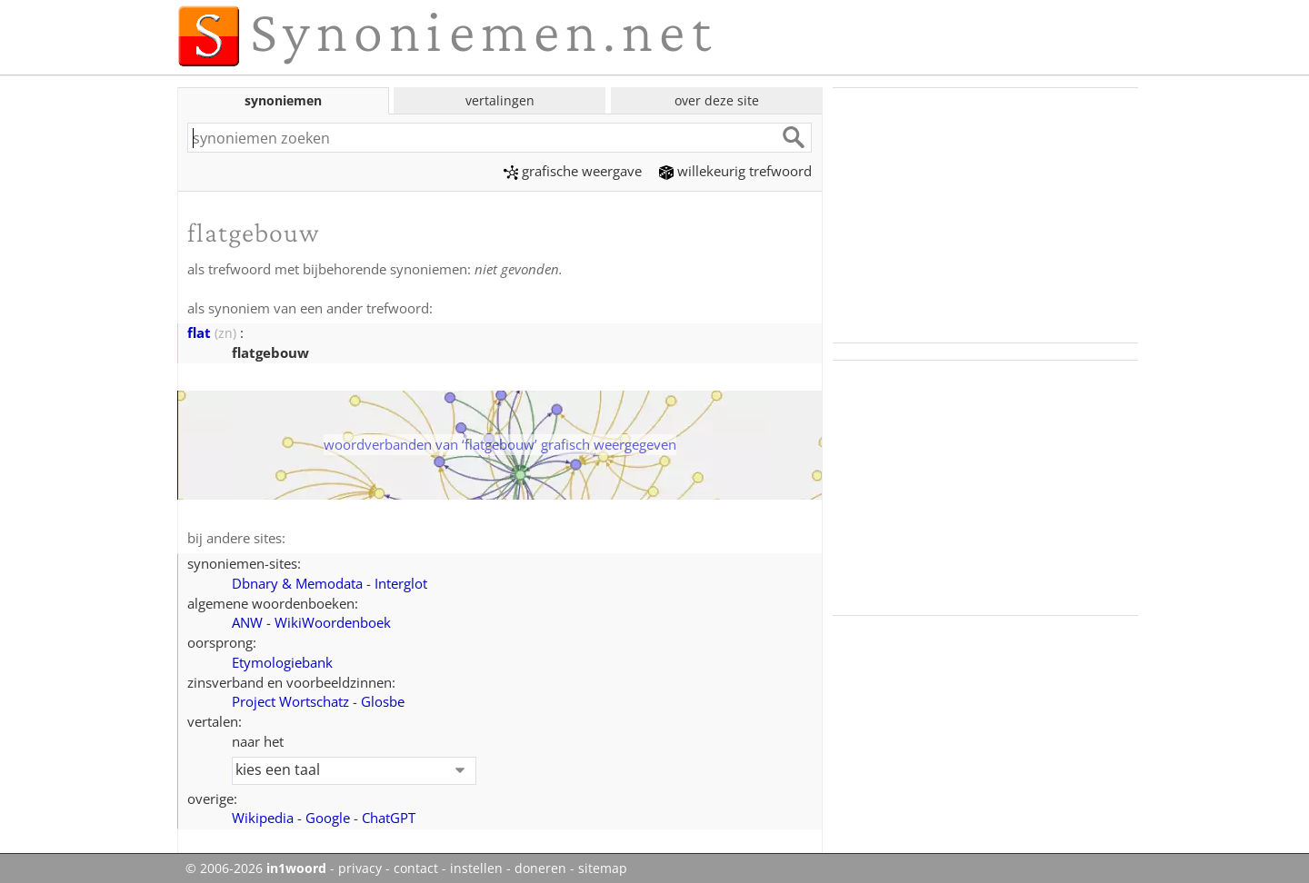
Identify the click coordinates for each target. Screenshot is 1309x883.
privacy (360, 868)
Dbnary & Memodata (297, 583)
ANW (247, 622)
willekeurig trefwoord (735, 171)
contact (416, 868)
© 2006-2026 (255, 868)
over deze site (716, 100)
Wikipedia (263, 818)
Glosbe (383, 701)
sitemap (602, 868)
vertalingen (500, 100)
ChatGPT (388, 818)
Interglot (401, 583)
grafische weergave (573, 171)
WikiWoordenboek (333, 622)
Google (327, 818)
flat (199, 332)
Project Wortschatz (290, 701)
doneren (540, 868)
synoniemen (283, 100)
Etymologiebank (282, 662)
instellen (476, 868)
